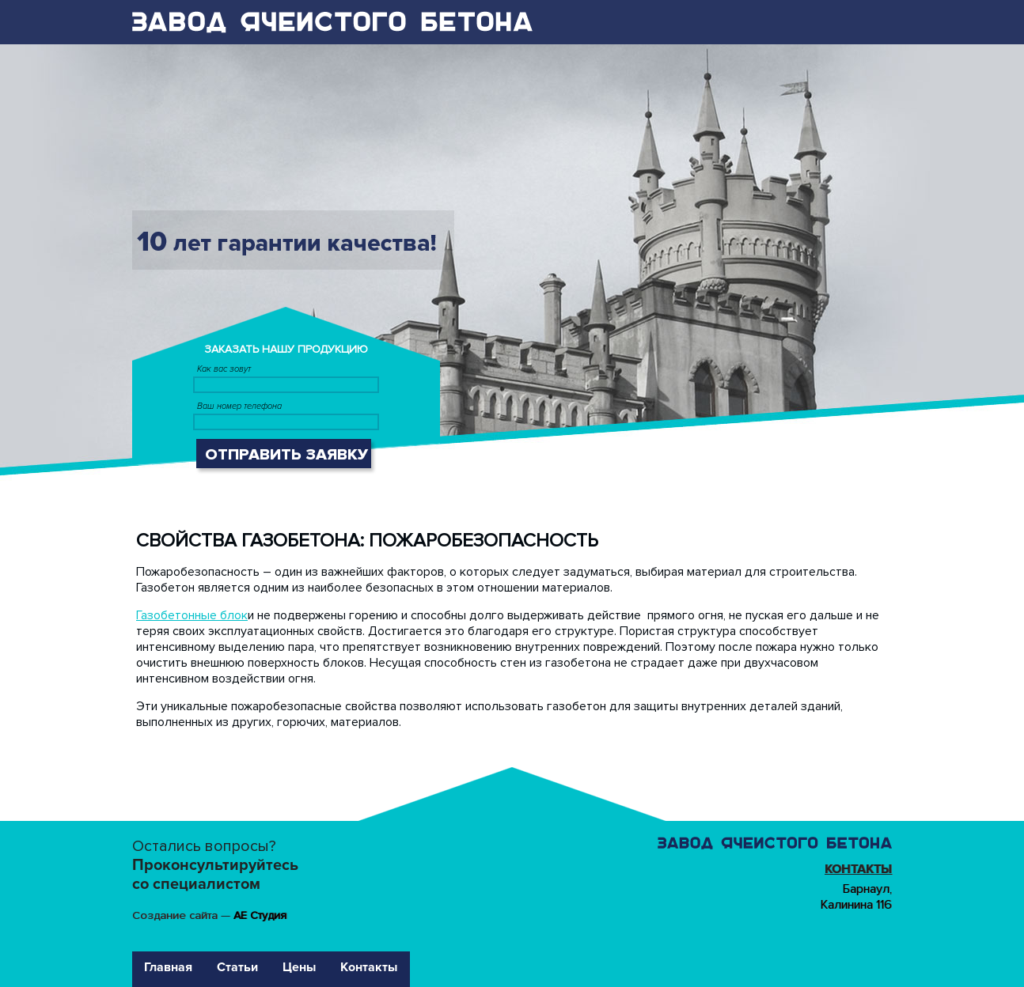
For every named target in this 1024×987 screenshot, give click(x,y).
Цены (299, 967)
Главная (168, 967)
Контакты (858, 869)
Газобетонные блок (192, 615)
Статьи (237, 967)
